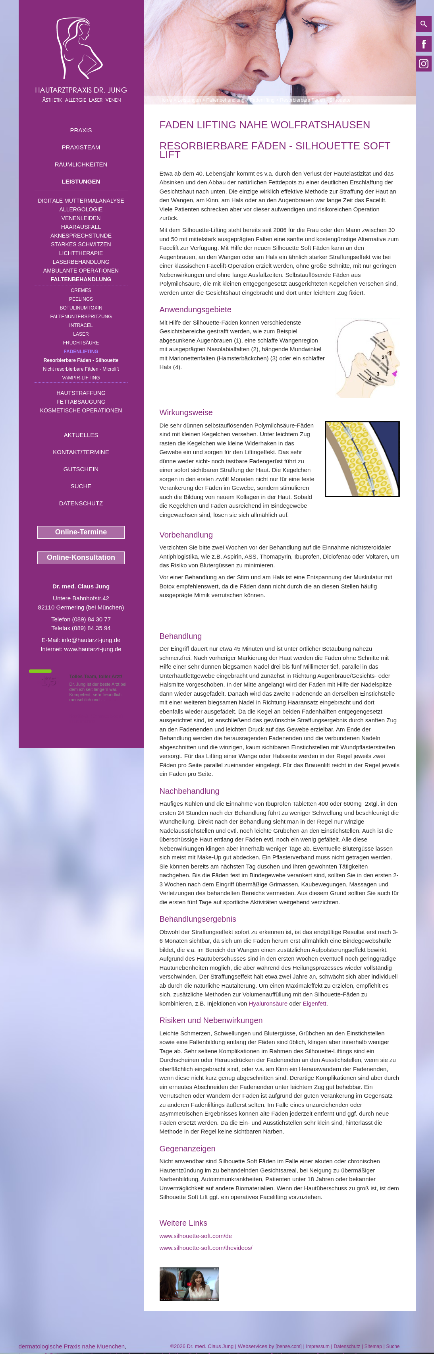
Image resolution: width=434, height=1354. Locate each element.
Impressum (318, 1346)
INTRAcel (81, 325)
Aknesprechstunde (81, 235)
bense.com (289, 1346)
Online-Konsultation (81, 557)
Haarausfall (81, 227)
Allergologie (81, 209)
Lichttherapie (81, 253)
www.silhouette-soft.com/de (196, 1235)
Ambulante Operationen (81, 270)
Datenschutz (81, 503)
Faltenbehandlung (81, 279)
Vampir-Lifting (81, 378)
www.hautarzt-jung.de (92, 649)
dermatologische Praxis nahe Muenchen (72, 1346)
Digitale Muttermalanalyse (81, 200)
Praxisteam (81, 147)
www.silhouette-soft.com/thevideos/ (206, 1247)
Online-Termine (81, 532)
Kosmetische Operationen (81, 410)
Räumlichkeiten (81, 164)
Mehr (111, 699)
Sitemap (373, 1346)
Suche (81, 486)
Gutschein (81, 469)
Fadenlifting (81, 351)
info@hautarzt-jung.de (91, 639)
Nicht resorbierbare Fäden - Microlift (81, 369)
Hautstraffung (81, 393)
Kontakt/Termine (81, 452)
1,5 (48, 681)
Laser (81, 334)
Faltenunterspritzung (81, 316)
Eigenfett (314, 1003)
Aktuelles (81, 434)
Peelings (81, 299)
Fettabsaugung (80, 401)
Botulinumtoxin (81, 308)
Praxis (81, 130)
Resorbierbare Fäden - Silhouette (81, 360)
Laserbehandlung (80, 262)
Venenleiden (81, 218)
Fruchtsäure (81, 343)
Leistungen (81, 181)
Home (166, 100)
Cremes (81, 290)
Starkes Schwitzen (81, 244)
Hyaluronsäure (268, 1003)
